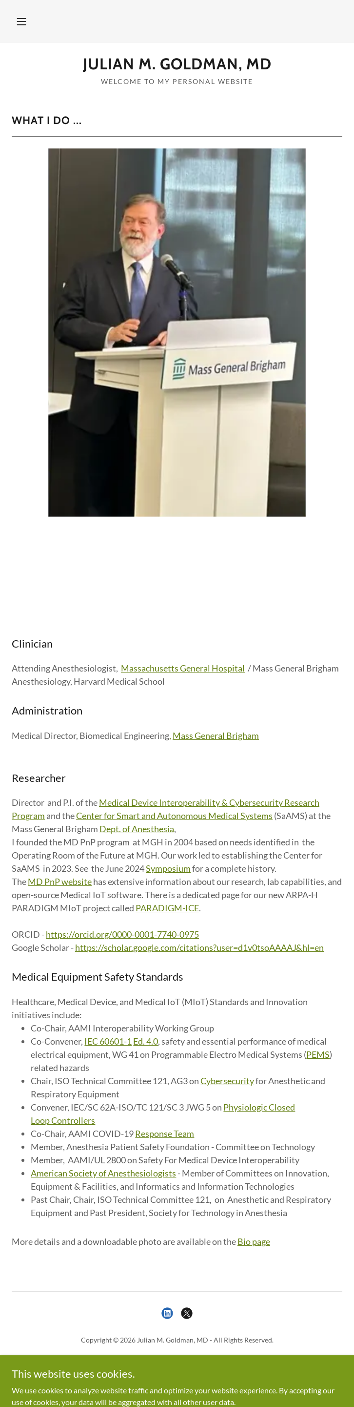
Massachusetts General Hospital (183, 668)
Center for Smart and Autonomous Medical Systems (174, 815)
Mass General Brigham (216, 735)
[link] (177, 64)
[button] (21, 21)
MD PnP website (60, 881)
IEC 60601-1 (108, 1041)
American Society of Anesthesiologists (103, 1173)
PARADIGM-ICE (167, 908)
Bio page (253, 1241)
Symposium (168, 868)
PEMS (318, 1054)
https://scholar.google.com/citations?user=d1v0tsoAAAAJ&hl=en (199, 947)
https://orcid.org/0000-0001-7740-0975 (122, 934)
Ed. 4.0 (145, 1041)
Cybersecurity (227, 1080)
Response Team (164, 1133)
